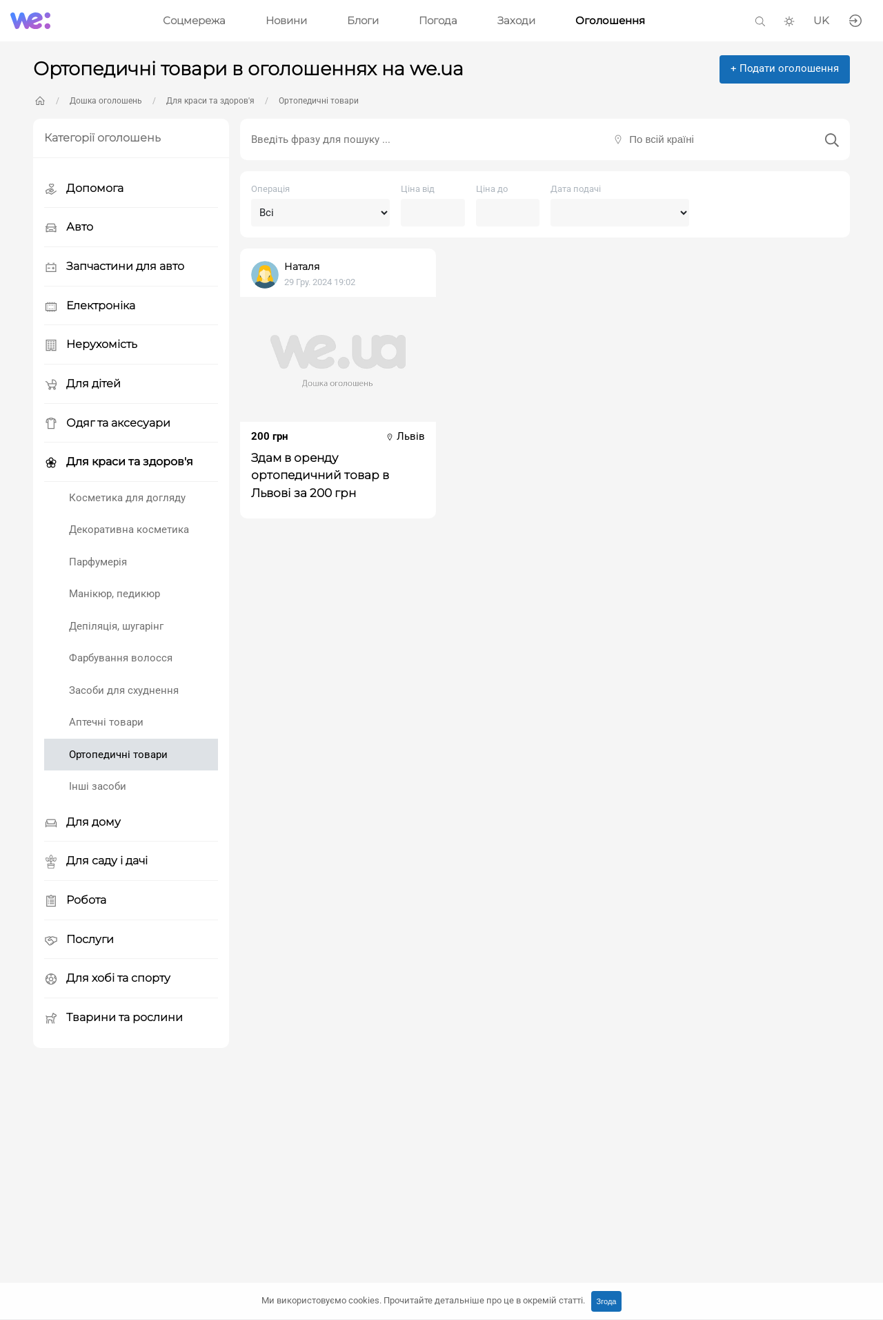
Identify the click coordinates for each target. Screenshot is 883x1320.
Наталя (301, 266)
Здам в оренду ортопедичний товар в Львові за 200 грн (320, 475)
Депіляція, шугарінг (116, 626)
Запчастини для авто (114, 267)
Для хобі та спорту (107, 978)
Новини (286, 20)
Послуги (79, 940)
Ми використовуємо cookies (423, 1300)
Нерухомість (90, 345)
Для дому (82, 822)
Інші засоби (97, 786)
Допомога (83, 189)
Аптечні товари (106, 722)
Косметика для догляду (127, 498)
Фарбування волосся (120, 658)
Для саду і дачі (96, 861)
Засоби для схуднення (124, 690)
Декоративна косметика (129, 529)
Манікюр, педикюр (114, 594)
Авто (68, 227)
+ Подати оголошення (785, 68)
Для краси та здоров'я (210, 101)
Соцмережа (194, 20)
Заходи (516, 20)
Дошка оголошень (106, 101)
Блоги (363, 20)
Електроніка (89, 306)
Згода (607, 1301)
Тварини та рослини (113, 1018)
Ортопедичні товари (319, 101)
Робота (75, 900)
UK (821, 20)
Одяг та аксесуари (107, 423)
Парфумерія (98, 562)
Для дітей (82, 384)
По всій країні (661, 139)
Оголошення (610, 20)
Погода (438, 20)
